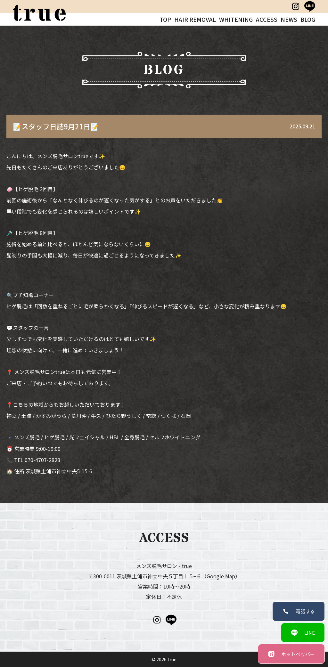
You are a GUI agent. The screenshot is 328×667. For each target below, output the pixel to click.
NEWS (289, 19)
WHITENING (236, 19)
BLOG (307, 19)
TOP (165, 19)
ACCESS (266, 19)
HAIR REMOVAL (195, 19)
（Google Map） (220, 576)
